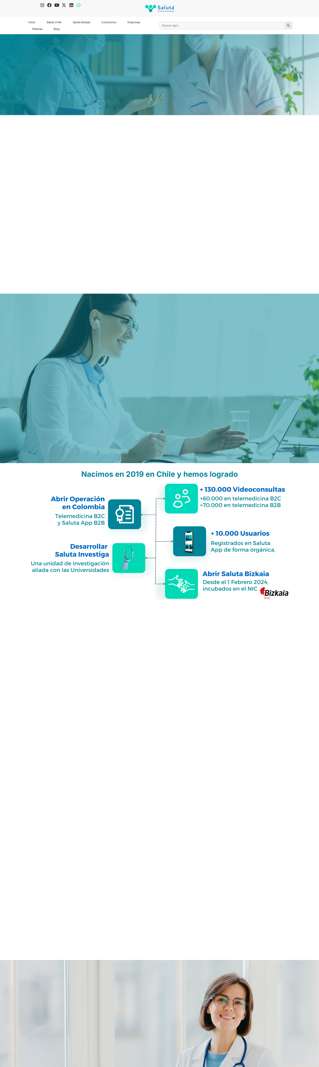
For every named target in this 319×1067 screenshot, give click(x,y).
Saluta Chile (54, 22)
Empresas (134, 22)
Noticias (37, 28)
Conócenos (108, 22)
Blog (57, 28)
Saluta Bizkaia (81, 22)
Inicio (32, 22)
